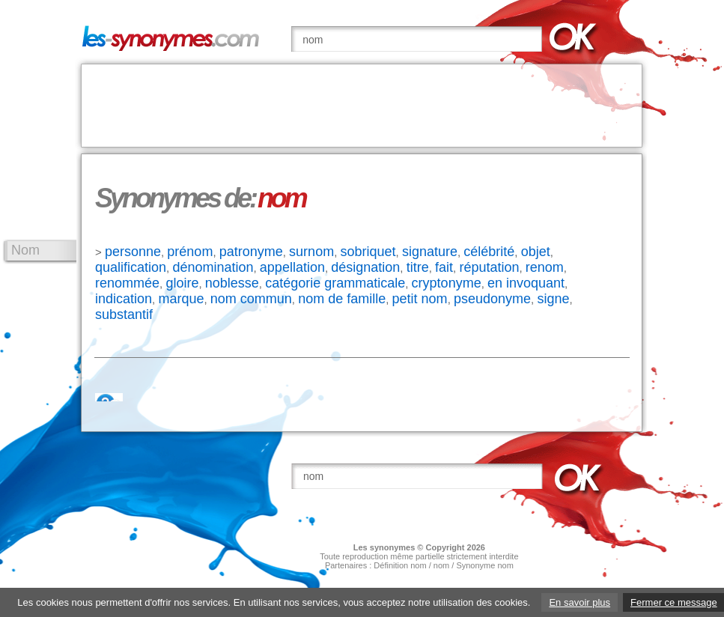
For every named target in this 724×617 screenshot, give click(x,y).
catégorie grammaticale (335, 283)
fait (444, 267)
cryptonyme (446, 283)
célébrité (488, 251)
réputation (489, 267)
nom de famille (342, 298)
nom (441, 565)
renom (545, 267)
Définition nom (400, 565)
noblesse (232, 283)
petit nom (420, 298)
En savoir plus (579, 602)
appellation (292, 267)
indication (123, 298)
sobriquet (367, 251)
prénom (190, 251)
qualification (130, 267)
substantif (124, 314)
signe (553, 298)
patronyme (251, 251)
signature (429, 251)
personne (133, 251)
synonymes (393, 547)
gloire (181, 283)
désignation (365, 267)
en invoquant (526, 283)
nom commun (251, 298)
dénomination (212, 267)
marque (181, 298)
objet (535, 251)
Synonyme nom (484, 565)
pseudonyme (492, 298)
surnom (311, 251)
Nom (25, 250)
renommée (127, 283)
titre (418, 267)
